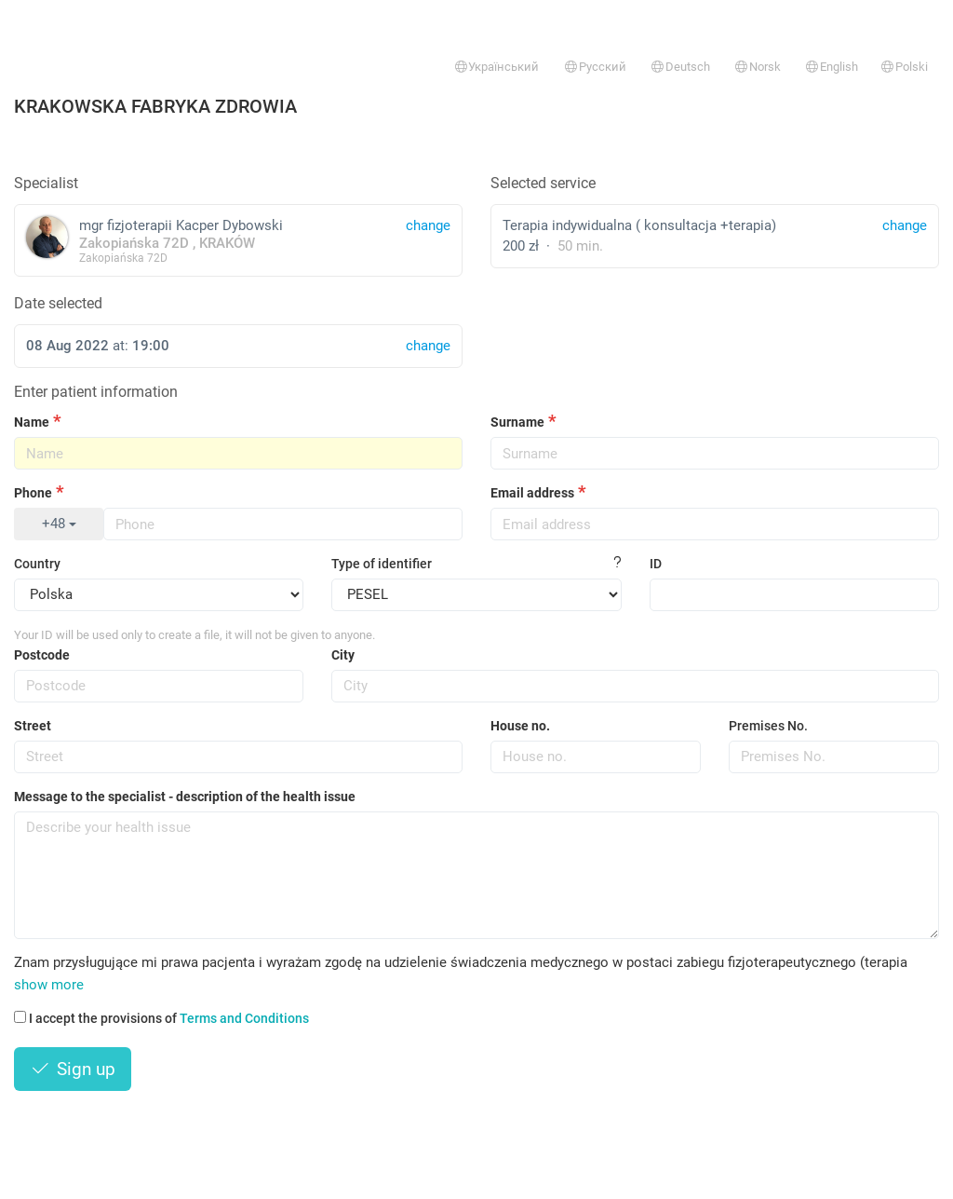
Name (31, 422)
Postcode (42, 654)
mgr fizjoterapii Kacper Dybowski (238, 240)
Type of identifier (381, 563)
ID (656, 563)
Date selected (58, 303)
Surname (517, 422)
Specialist (46, 183)
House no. (520, 725)
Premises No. (768, 725)
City (343, 654)
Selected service (543, 183)
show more (49, 984)
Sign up (72, 1069)
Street (32, 725)
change (904, 225)
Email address (532, 492)
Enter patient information (96, 392)
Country (37, 563)
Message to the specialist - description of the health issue (185, 796)
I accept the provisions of (161, 1018)
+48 (59, 523)
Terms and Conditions (244, 1018)
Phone (33, 492)
